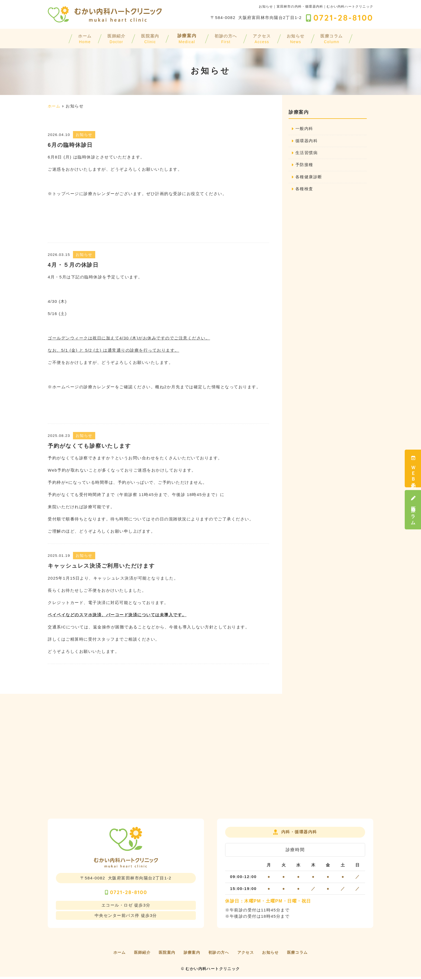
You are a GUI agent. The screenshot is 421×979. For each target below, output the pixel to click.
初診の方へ (226, 38)
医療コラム (413, 510)
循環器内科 (306, 141)
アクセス (267, 38)
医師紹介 (103, 38)
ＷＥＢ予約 (413, 468)
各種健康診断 (308, 177)
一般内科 (304, 128)
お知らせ (307, 38)
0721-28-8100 (126, 893)
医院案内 (143, 38)
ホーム (67, 38)
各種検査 (304, 189)
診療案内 (183, 38)
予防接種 (304, 165)
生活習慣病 (306, 153)
